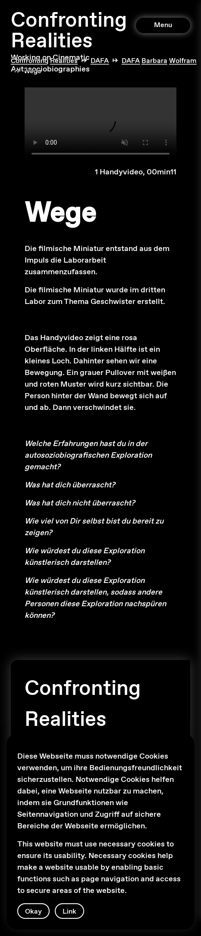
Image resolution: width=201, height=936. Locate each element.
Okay (33, 911)
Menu (163, 25)
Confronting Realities (69, 31)
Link (69, 911)
